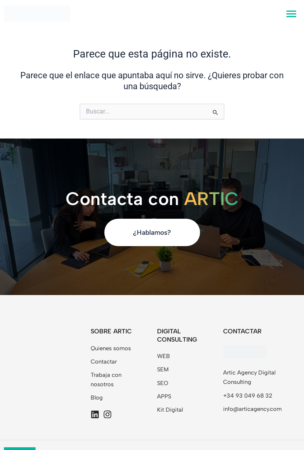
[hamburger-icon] (291, 14)
